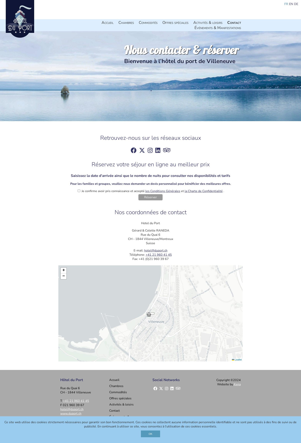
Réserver (150, 197)
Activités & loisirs (207, 22)
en (291, 4)
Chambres (126, 22)
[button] (150, 313)
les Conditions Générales (162, 191)
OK (150, 433)
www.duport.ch (70, 413)
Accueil (108, 22)
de (296, 4)
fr (286, 4)
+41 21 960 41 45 (159, 255)
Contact (234, 22)
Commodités (148, 22)
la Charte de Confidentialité (204, 191)
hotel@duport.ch (155, 250)
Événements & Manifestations (217, 27)
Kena (237, 384)
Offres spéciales (175, 22)
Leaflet (237, 359)
